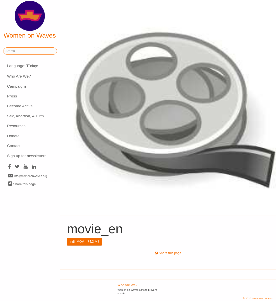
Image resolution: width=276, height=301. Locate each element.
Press (12, 96)
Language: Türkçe (22, 66)
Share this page (22, 184)
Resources (16, 126)
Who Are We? (19, 76)
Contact (13, 146)
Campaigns (17, 86)
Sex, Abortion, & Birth (25, 116)
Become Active (20, 106)
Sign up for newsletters (26, 156)
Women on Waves (30, 20)
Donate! (14, 136)
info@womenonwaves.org (27, 176)
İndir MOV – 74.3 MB (84, 241)
